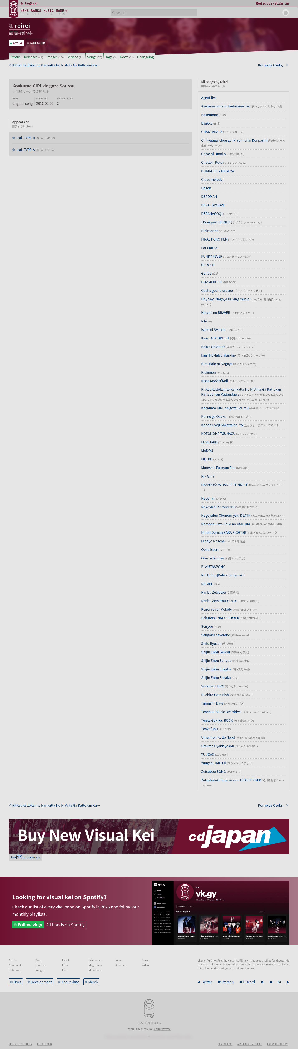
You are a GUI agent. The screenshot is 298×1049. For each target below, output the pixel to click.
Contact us (225, 1044)
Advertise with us (249, 1044)
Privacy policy (277, 1044)
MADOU (207, 450)
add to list (37, 42)
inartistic (163, 1029)
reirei (22, 25)
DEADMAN (209, 196)
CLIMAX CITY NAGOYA (217, 170)
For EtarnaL (210, 247)
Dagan (206, 187)
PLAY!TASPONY (213, 566)
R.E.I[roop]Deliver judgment (223, 575)
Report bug (44, 1044)
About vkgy (70, 981)
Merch (93, 981)
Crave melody (212, 179)
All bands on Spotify (65, 925)
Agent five (208, 97)
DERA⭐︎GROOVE (213, 204)
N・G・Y (207, 476)
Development (41, 981)
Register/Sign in (20, 1044)
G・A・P (207, 264)
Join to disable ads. (25, 857)
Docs (17, 981)
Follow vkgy (30, 925)
